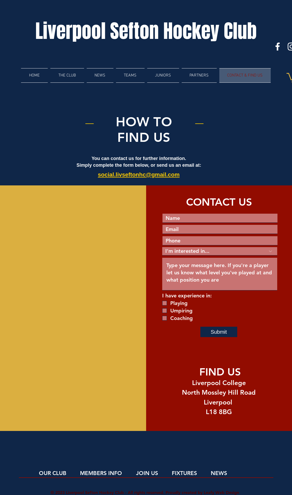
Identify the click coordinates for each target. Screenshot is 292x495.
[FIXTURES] (193, 473)
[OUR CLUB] (60, 473)
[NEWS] (232, 473)
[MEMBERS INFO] (101, 473)
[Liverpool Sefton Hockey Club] (146, 31)
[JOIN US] (157, 473)
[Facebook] (277, 46)
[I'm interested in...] (219, 251)
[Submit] (218, 332)
